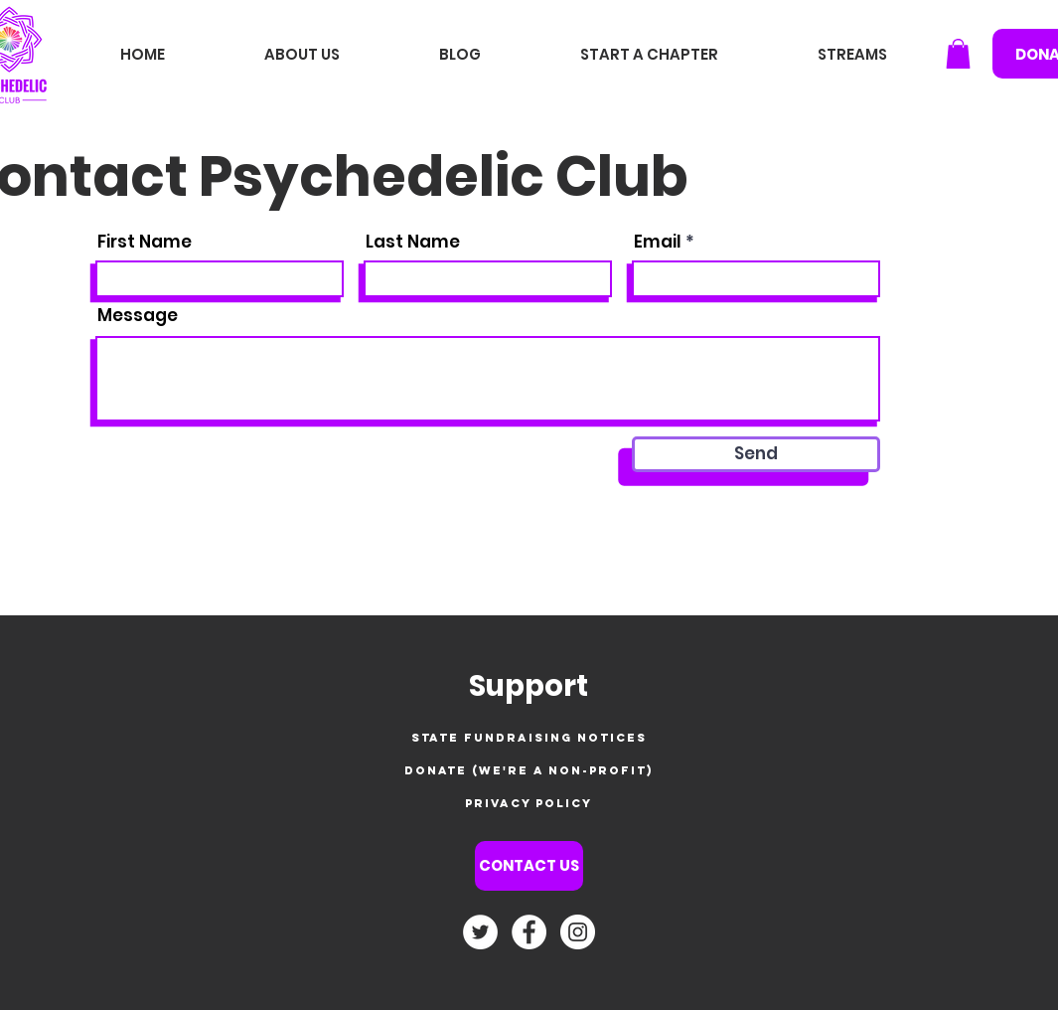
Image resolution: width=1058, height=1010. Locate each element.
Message (137, 315)
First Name (144, 242)
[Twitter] (480, 932)
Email (657, 242)
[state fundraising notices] (529, 738)
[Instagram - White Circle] (577, 932)
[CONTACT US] (529, 866)
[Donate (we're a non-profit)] (529, 771)
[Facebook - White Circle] (529, 932)
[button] (958, 54)
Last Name (413, 242)
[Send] (756, 454)
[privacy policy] (529, 803)
